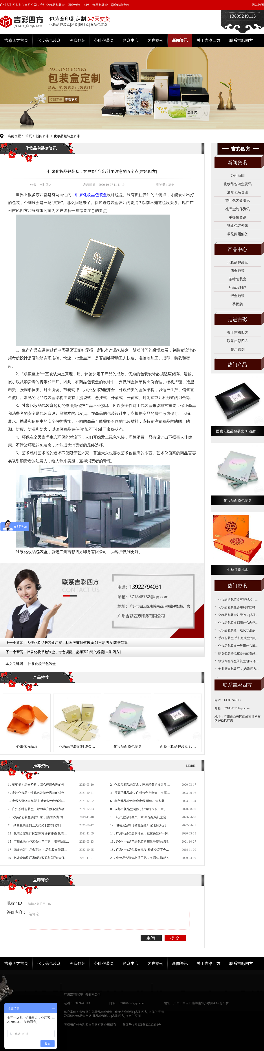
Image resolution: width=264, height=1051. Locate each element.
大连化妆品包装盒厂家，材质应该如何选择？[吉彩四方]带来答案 (77, 643)
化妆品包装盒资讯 (67, 136)
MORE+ (191, 765)
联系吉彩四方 (241, 40)
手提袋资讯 (237, 217)
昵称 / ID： (16, 903)
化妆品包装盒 (49, 40)
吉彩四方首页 (16, 40)
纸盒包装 (238, 296)
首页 (28, 136)
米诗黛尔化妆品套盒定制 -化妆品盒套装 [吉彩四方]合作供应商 (121, 1012)
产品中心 (237, 249)
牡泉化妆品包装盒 (42, 664)
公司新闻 (238, 175)
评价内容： (17, 912)
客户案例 (155, 40)
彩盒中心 (131, 40)
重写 (151, 938)
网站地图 (258, 5)
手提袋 (237, 304)
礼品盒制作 (237, 287)
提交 (175, 938)
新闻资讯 (180, 40)
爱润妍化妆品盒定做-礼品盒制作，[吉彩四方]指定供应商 (102, 1016)
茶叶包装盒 (104, 40)
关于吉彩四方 (208, 40)
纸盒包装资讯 (237, 226)
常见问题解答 (237, 234)
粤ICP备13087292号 (148, 1024)
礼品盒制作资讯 (237, 209)
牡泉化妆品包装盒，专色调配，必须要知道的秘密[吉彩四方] (74, 652)
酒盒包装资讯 (237, 192)
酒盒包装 (77, 40)
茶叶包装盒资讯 (237, 200)
